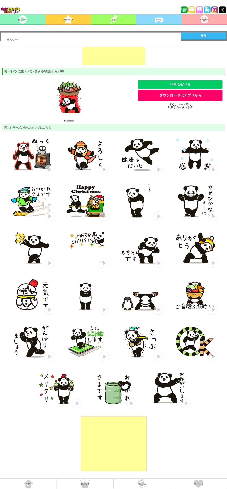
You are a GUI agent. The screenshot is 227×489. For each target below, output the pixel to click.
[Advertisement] (113, 55)
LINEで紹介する (180, 84)
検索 (203, 35)
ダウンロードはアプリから (180, 95)
